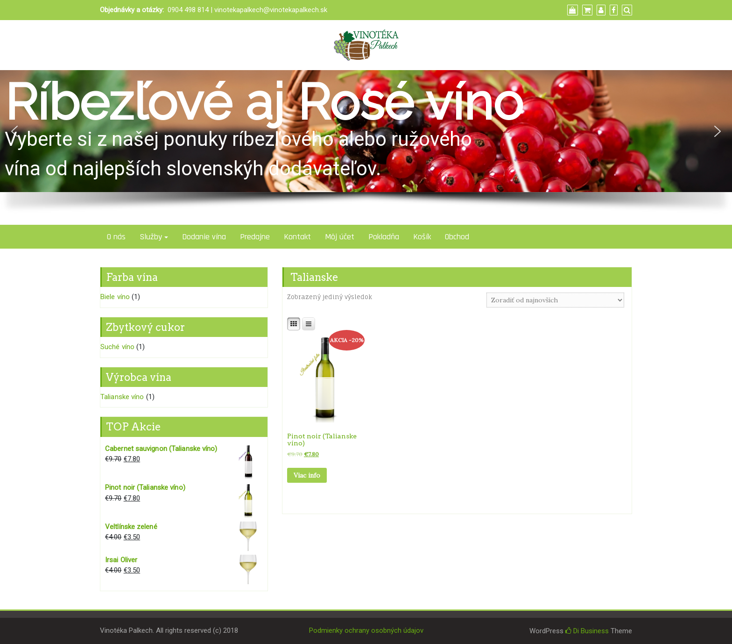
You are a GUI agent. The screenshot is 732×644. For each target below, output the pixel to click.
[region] (366, 147)
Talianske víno (122, 397)
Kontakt (297, 236)
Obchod (457, 236)
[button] (14, 131)
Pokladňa (383, 236)
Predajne (255, 236)
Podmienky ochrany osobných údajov (366, 630)
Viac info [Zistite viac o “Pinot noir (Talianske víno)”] (307, 475)
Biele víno (115, 297)
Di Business (587, 631)
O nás (116, 236)
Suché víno (117, 347)
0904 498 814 (188, 10)
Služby (151, 236)
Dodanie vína (204, 236)
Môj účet (339, 236)
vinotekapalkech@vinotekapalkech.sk (270, 10)
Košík (422, 236)
